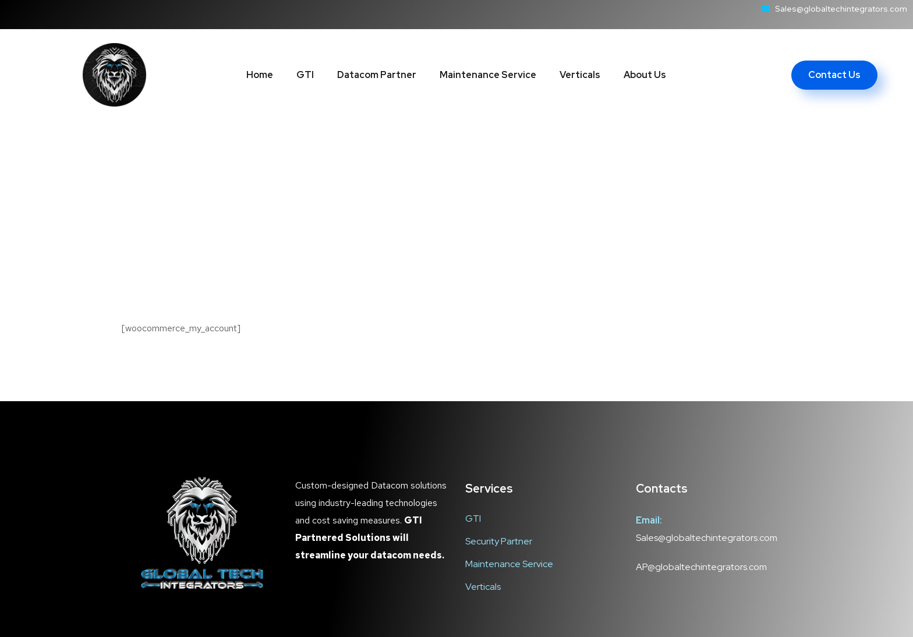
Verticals (580, 75)
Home (259, 75)
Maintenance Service (488, 75)
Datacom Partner (376, 75)
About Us (645, 75)
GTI (305, 75)
